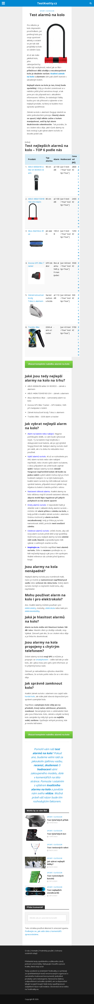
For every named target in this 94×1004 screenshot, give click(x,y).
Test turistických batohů (55, 877)
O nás (27, 950)
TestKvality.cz (47, 3)
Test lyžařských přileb (57, 820)
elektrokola (50, 608)
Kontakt (35, 950)
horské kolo (30, 696)
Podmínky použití (46, 950)
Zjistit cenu (78, 181)
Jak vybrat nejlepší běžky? (56, 862)
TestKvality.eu (33, 989)
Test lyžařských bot (56, 834)
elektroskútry (30, 608)
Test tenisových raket (57, 847)
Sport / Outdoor (47, 11)
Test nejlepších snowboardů (54, 891)
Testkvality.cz (53, 971)
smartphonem (42, 659)
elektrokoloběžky (32, 611)
